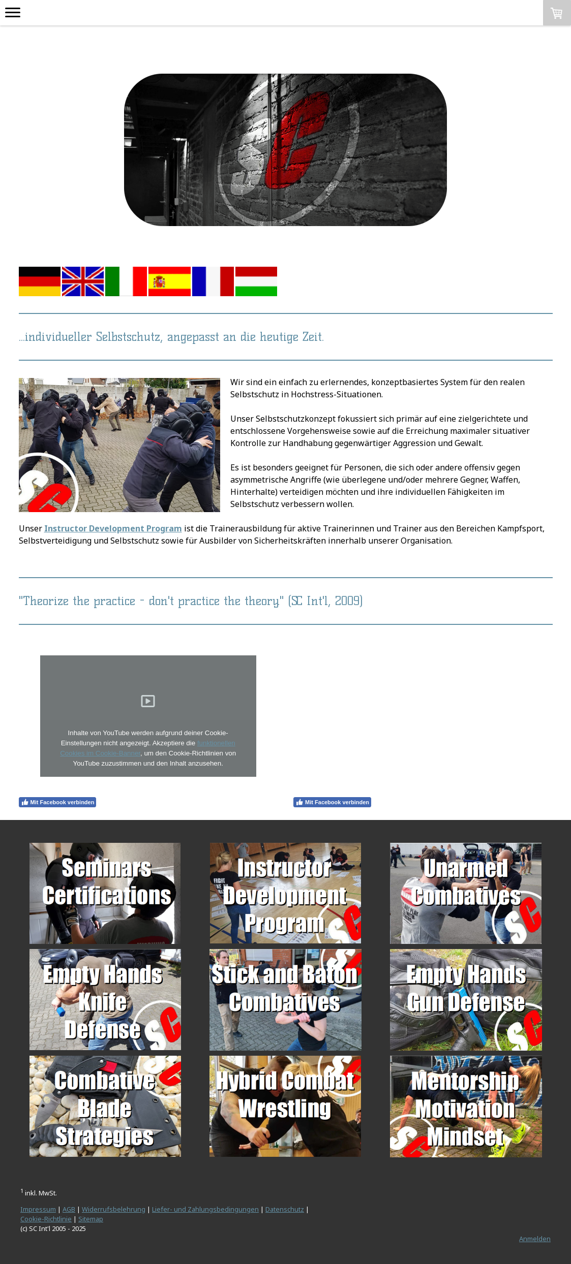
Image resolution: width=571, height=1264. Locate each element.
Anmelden (535, 1238)
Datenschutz (284, 1209)
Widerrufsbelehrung (113, 1209)
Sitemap (90, 1218)
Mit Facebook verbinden (58, 802)
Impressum (38, 1209)
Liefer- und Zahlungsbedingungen (205, 1209)
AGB (69, 1209)
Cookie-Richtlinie (46, 1218)
